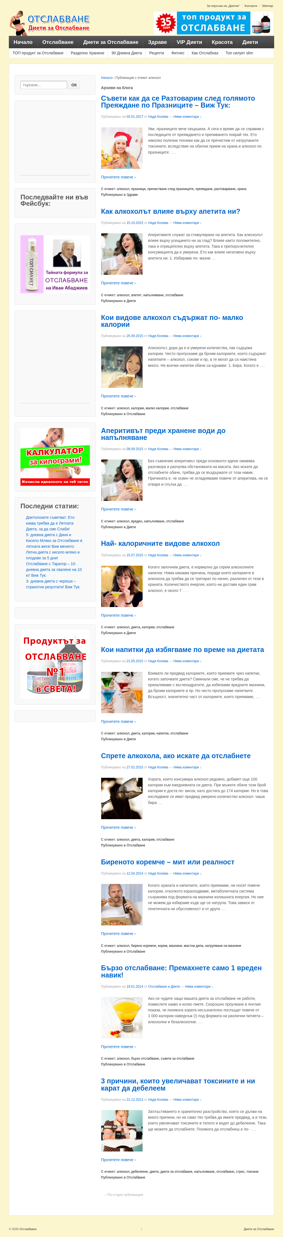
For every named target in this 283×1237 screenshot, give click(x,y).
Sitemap (267, 5)
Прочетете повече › (118, 177)
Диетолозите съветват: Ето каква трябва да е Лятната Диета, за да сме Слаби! (50, 523)
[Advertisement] (55, 140)
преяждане (203, 189)
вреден (136, 521)
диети (154, 1172)
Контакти (251, 5)
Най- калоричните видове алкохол (160, 543)
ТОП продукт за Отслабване (38, 53)
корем (162, 946)
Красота (222, 42)
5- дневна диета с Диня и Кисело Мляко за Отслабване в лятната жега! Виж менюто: (54, 541)
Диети (250, 42)
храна (242, 189)
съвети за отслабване (178, 1058)
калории (137, 408)
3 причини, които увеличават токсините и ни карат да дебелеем (178, 1084)
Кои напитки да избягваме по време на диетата (182, 649)
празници (138, 189)
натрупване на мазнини (223, 946)
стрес (240, 1172)
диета (135, 627)
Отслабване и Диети (164, 986)
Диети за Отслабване (110, 42)
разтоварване (224, 189)
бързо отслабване (145, 1058)
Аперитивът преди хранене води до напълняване (163, 434)
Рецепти (156, 53)
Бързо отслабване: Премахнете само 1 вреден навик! (181, 971)
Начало (23, 42)
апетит (136, 295)
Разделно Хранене (87, 53)
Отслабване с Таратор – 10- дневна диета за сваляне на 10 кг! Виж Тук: (54, 570)
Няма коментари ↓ (187, 117)
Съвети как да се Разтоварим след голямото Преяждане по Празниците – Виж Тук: (178, 101)
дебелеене (139, 1172)
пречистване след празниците (170, 189)
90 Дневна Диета (127, 53)
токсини (252, 1172)
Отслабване (58, 42)
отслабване (175, 295)
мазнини (175, 946)
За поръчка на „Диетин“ (223, 5)
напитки (162, 733)
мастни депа (193, 946)
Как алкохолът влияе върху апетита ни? (170, 211)
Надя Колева (158, 117)
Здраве (157, 42)
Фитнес (177, 53)
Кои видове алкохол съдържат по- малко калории (172, 321)
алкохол (123, 189)
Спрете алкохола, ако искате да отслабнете (176, 756)
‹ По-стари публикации (124, 1195)
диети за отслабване (176, 1172)
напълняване (153, 295)
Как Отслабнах (205, 53)
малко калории (157, 408)
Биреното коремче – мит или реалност (168, 862)
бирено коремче (143, 946)
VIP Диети (189, 42)
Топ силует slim (239, 53)
